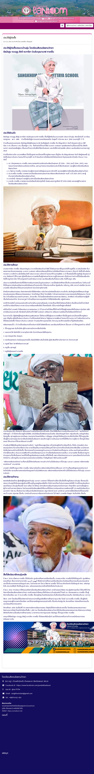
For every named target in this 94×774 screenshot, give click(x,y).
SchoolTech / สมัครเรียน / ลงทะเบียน (79, 25)
